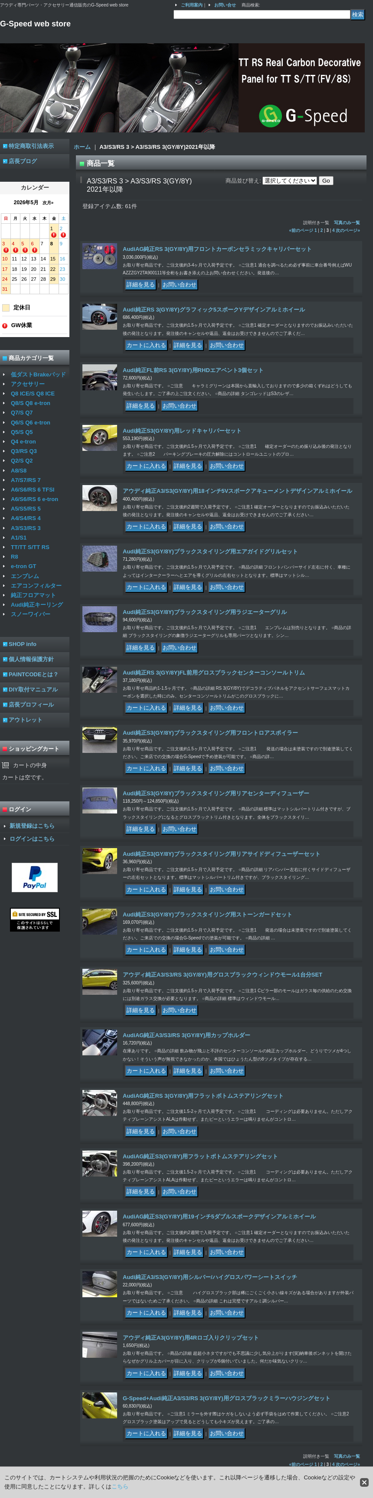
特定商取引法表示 (31, 146)
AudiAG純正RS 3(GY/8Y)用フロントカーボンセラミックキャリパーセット (217, 249)
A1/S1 (18, 537)
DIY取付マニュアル (33, 689)
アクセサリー (28, 384)
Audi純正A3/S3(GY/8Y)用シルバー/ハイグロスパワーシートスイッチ (210, 1277)
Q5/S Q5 (22, 432)
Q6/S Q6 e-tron (30, 422)
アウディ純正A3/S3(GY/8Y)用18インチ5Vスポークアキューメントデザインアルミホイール (237, 491)
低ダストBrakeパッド (38, 374)
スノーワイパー (30, 614)
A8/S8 (18, 470)
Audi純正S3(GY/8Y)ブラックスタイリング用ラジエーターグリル (205, 612)
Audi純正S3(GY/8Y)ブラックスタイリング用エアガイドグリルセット (210, 551)
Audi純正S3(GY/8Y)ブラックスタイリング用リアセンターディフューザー (216, 793)
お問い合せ (225, 5)
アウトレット (26, 720)
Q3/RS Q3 (24, 451)
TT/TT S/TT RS (30, 547)
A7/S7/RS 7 (26, 480)
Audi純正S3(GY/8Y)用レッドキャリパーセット (182, 431)
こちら (119, 1486)
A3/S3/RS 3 (26, 528)
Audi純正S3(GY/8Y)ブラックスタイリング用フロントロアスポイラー (210, 733)
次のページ (348, 230)
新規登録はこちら (32, 826)
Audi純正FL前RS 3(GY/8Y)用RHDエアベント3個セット (193, 370)
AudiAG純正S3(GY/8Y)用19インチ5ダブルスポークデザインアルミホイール (219, 1216)
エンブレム (25, 576)
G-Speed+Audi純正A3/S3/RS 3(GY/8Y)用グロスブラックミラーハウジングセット (226, 1398)
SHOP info (22, 644)
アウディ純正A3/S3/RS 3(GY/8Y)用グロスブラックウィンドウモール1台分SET (222, 974)
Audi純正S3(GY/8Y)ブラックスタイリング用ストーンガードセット (207, 914)
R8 (14, 556)
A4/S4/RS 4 (26, 518)
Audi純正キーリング (37, 604)
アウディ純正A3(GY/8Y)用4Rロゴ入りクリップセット (191, 1337)
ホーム (82, 147)
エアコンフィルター (36, 585)
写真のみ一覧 (347, 222)
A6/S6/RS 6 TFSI (32, 489)
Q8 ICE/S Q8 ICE (33, 393)
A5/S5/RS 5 (26, 508)
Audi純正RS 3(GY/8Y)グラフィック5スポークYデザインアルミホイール (214, 309)
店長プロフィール (31, 704)
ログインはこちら (32, 839)
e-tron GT (23, 566)
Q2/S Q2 (22, 460)
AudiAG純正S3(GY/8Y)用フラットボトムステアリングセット (200, 1156)
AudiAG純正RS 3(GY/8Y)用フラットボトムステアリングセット (203, 1096)
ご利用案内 (192, 5)
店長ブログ (23, 161)
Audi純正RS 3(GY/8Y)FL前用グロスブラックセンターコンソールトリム (214, 672)
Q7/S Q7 (22, 412)
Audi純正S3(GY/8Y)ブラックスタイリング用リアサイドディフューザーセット (222, 854)
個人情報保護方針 (31, 659)
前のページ (301, 230)
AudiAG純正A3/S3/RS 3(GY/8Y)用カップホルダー (186, 1035)
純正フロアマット (33, 595)
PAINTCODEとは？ (34, 674)
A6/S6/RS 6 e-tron (34, 499)
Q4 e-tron (23, 441)
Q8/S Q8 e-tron (30, 403)
